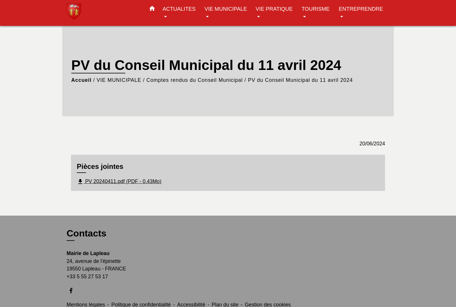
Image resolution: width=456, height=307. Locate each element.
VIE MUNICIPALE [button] (225, 9)
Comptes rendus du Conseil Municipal (194, 80)
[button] (152, 10)
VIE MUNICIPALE (119, 80)
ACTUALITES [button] (179, 9)
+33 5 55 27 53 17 (87, 276)
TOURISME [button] (316, 9)
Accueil (81, 80)
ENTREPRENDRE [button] (361, 9)
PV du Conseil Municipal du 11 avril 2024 (300, 80)
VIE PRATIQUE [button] (274, 9)
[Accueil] (103, 13)
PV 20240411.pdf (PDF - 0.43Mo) (119, 181)
